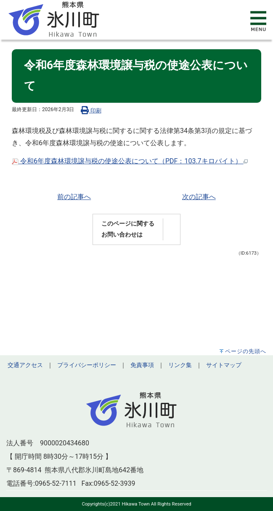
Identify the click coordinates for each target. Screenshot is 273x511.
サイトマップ (223, 365)
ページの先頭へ (245, 351)
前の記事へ (74, 197)
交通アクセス (25, 365)
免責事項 (142, 365)
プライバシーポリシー (86, 365)
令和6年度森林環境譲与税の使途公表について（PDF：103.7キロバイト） (130, 161)
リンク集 (180, 365)
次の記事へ (199, 197)
